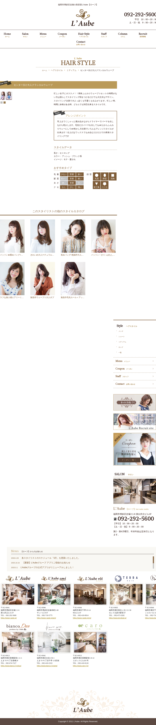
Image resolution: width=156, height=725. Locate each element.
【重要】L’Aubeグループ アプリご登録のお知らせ (46, 562)
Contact (80, 43)
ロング (121, 347)
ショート (122, 336)
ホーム (44, 70)
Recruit (143, 35)
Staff (104, 35)
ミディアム (122, 342)
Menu (43, 35)
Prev (2, 121)
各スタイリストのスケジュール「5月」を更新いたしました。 (51, 558)
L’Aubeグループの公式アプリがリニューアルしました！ (47, 567)
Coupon (62, 35)
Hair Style (84, 35)
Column (122, 35)
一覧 (120, 352)
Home (7, 35)
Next (46, 121)
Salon (25, 35)
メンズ (121, 331)
